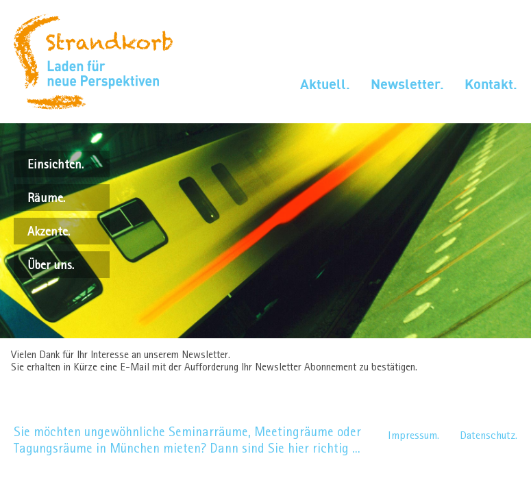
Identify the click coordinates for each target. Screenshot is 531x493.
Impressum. (413, 435)
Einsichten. (55, 164)
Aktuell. (325, 83)
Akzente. (48, 231)
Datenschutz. (488, 435)
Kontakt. (491, 83)
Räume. (46, 197)
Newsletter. (407, 83)
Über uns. (50, 264)
